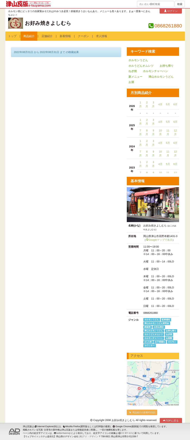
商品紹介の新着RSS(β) (142, 412)
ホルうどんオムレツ (140, 65)
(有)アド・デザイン (88, 436)
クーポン (83, 36)
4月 (160, 104)
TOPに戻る (171, 420)
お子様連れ (160, 342)
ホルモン (172, 342)
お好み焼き (159, 327)
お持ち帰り (167, 65)
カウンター (149, 345)
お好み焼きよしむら (48, 23)
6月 (175, 104)
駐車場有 (166, 319)
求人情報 (101, 36)
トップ (12, 36)
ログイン (171, 10)
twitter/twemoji (63, 433)
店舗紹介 (47, 36)
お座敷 (169, 338)
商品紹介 (28, 36)
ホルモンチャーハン (155, 71)
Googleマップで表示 (159, 239)
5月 (168, 104)
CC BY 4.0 (126, 433)
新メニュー (135, 76)
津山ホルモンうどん (161, 76)
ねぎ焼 (132, 71)
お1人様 (148, 342)
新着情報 (65, 36)
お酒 (131, 82)
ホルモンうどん (138, 60)
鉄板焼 (147, 327)
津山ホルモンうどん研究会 (156, 323)
